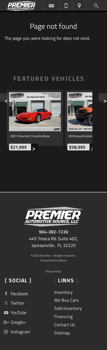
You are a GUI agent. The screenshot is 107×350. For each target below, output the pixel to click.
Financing (63, 316)
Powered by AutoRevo (53, 260)
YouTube (14, 312)
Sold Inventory (68, 308)
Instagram (16, 331)
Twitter (13, 303)
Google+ (14, 322)
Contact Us (64, 324)
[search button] (96, 4)
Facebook (15, 293)
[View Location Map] (79, 5)
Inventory (63, 292)
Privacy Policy (53, 271)
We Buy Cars (66, 300)
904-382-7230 (53, 231)
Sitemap (62, 332)
